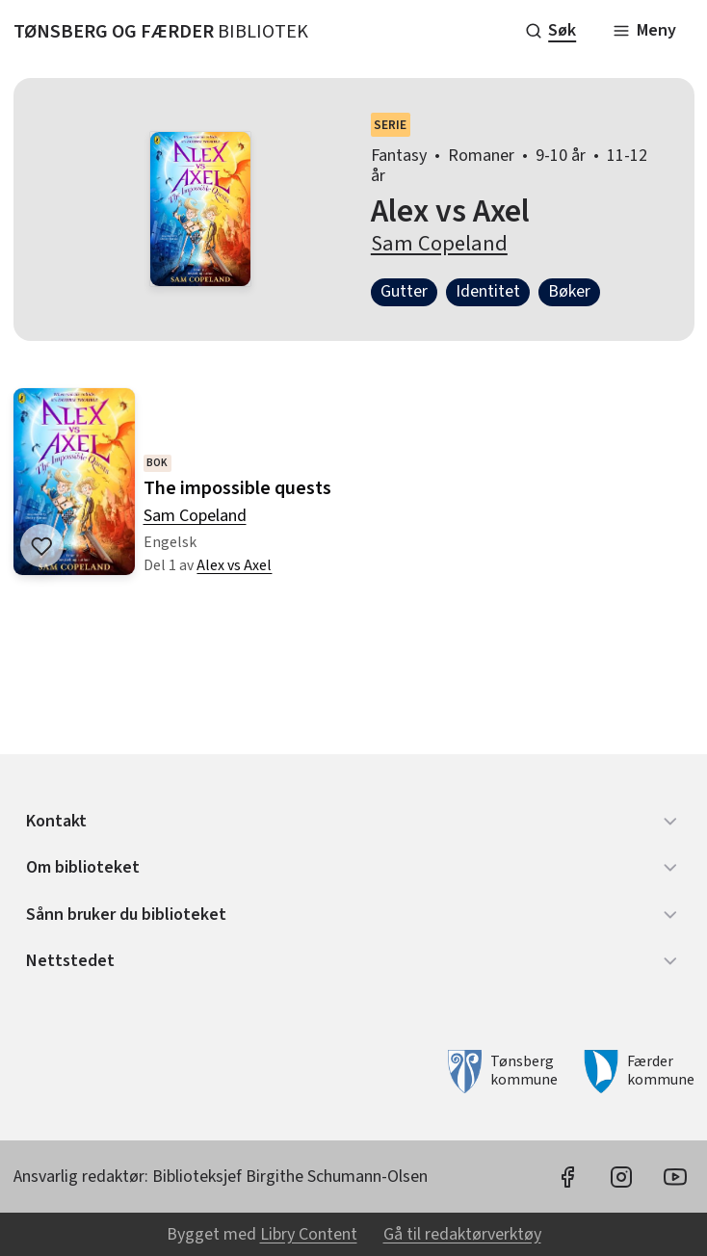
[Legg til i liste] (42, 545)
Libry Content (308, 1234)
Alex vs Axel (234, 566)
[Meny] (644, 30)
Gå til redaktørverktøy (462, 1234)
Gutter (404, 291)
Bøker (569, 291)
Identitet (488, 291)
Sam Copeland (439, 243)
